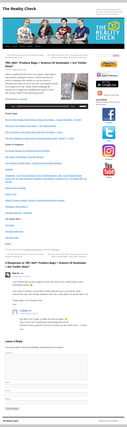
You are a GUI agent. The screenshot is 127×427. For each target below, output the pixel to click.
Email (7, 391)
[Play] (8, 106)
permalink (56, 250)
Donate (22, 46)
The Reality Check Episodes (32, 250)
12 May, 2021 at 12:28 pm (21, 276)
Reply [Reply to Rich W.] (14, 304)
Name (7, 382)
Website (8, 399)
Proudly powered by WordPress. (108, 421)
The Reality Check (19, 9)
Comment (9, 353)
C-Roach (23, 310)
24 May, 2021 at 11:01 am (29, 314)
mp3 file (23, 99)
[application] (46, 106)
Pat (25, 70)
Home (7, 46)
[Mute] (77, 106)
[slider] (43, 106)
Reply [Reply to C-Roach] (22, 329)
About (15, 46)
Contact (38, 46)
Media (30, 46)
